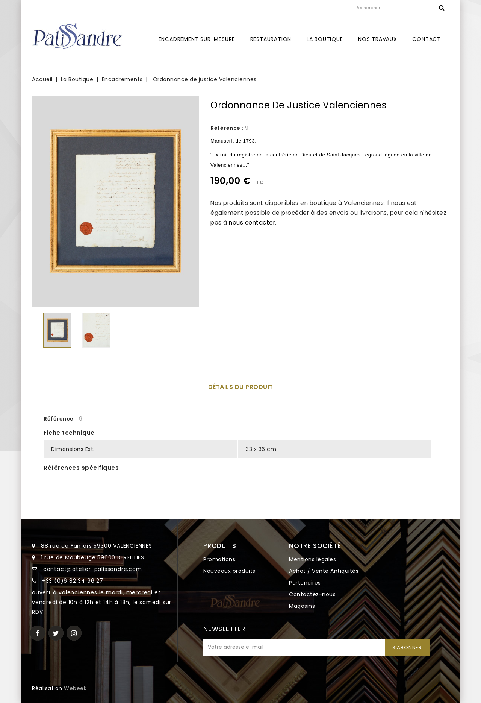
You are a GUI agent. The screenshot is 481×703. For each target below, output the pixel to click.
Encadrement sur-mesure (197, 39)
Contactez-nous (312, 594)
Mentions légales (312, 559)
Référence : (227, 128)
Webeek (75, 688)
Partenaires (305, 582)
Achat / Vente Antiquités (323, 571)
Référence (59, 418)
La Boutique (325, 39)
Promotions (219, 559)
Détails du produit (240, 387)
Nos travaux (377, 39)
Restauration (271, 39)
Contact (426, 39)
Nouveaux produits (229, 571)
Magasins (302, 606)
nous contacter (252, 222)
